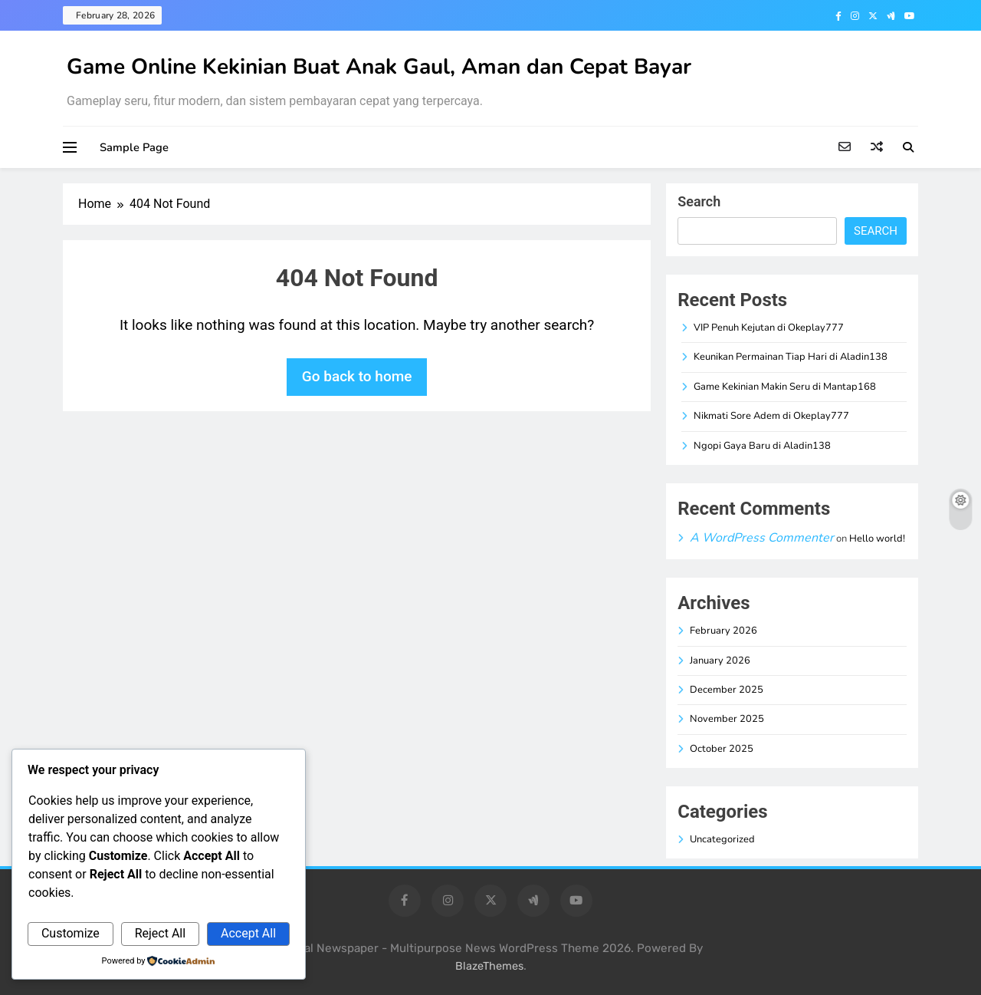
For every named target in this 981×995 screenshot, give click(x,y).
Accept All (248, 933)
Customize (70, 933)
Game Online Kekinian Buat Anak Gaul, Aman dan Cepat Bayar (379, 66)
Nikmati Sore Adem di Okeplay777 (771, 416)
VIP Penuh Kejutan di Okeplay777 (769, 327)
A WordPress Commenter (762, 537)
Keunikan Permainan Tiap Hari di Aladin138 (790, 357)
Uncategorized (722, 839)
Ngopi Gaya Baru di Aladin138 (762, 446)
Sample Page (134, 147)
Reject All (160, 933)
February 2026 (723, 631)
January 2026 (720, 660)
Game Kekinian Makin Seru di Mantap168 (785, 387)
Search (699, 201)
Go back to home (357, 376)
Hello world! (877, 538)
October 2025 (721, 749)
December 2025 (726, 690)
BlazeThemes (489, 966)
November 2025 (727, 719)
